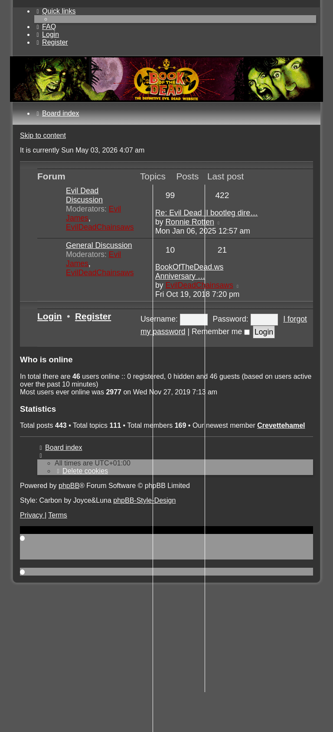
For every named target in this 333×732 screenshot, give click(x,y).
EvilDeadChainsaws (100, 227)
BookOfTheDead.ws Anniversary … (189, 271)
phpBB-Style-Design (144, 500)
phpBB (69, 485)
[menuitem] (45, 26)
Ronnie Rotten (189, 222)
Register (93, 316)
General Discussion (99, 245)
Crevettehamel (281, 425)
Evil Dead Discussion (84, 195)
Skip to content (43, 135)
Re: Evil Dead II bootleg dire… (206, 212)
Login (49, 316)
